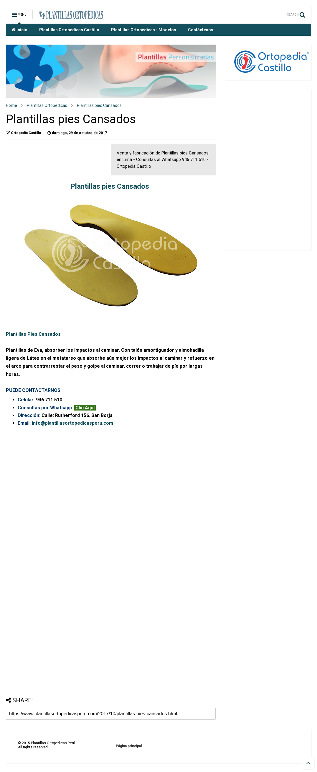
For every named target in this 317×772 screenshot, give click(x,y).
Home (11, 105)
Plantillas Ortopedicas (47, 105)
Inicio (19, 29)
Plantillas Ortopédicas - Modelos (143, 29)
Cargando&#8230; (110, 555)
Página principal (129, 746)
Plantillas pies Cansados (99, 105)
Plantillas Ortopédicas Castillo (69, 29)
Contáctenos (200, 29)
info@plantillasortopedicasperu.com (72, 423)
